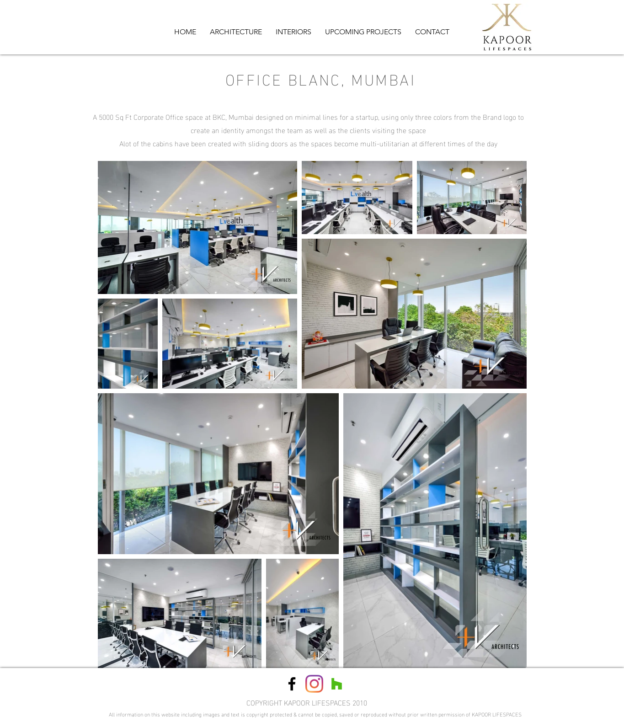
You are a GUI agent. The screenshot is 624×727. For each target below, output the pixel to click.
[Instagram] (314, 684)
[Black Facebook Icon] (292, 684)
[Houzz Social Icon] (337, 684)
